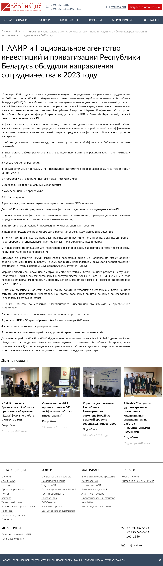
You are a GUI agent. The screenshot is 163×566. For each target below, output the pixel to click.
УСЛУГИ (44, 20)
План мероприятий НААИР (16, 534)
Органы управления (12, 489)
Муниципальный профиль (56, 476)
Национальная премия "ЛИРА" (18, 506)
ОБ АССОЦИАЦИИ (16, 20)
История (6, 485)
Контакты (6, 519)
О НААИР (6, 476)
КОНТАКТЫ (151, 20)
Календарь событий (12, 538)
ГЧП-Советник (49, 502)
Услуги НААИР (49, 485)
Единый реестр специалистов (58, 510)
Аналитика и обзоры (93, 493)
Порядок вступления (13, 515)
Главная (6, 31)
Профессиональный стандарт (98, 498)
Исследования (90, 480)
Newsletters (88, 502)
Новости (20, 31)
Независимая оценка (53, 480)
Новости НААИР (131, 476)
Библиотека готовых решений (99, 476)
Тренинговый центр (52, 493)
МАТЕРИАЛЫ (69, 20)
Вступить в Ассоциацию (145, 7)
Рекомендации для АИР (95, 489)
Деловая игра (49, 498)
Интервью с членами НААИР (138, 480)
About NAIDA (8, 480)
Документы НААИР (92, 485)
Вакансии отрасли (51, 506)
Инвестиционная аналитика (97, 506)
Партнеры (7, 510)
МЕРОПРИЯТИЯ (123, 20)
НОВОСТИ (95, 20)
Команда (6, 498)
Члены (5, 493)
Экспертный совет (11, 502)
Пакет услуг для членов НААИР (58, 489)
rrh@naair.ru (118, 7)
